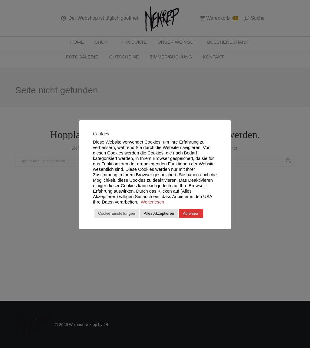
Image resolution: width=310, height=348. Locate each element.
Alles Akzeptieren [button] (159, 213)
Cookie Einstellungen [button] (116, 213)
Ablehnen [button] (191, 213)
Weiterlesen (152, 202)
